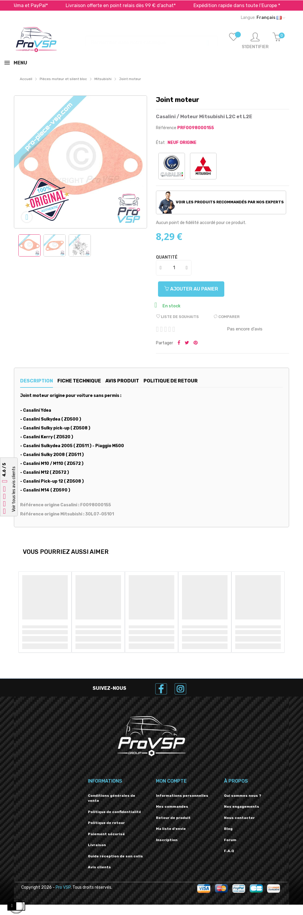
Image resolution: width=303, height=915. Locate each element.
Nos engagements (241, 806)
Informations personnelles (182, 796)
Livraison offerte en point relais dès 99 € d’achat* (131, 5)
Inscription (167, 840)
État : (161, 142)
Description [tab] (36, 381)
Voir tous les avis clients (13, 489)
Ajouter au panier (193, 289)
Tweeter (187, 343)
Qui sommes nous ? (242, 796)
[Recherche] (151, 39)
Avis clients (99, 867)
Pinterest (196, 343)
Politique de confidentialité (114, 812)
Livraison (97, 845)
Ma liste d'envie (171, 829)
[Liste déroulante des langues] (263, 18)
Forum (230, 840)
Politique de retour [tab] (191, 381)
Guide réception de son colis (115, 856)
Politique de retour (106, 823)
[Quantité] (174, 267)
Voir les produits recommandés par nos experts (221, 202)
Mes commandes (172, 806)
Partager (179, 343)
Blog (228, 829)
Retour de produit (173, 818)
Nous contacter (239, 818)
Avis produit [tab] (136, 381)
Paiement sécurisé (106, 834)
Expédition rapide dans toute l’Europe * (247, 5)
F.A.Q (229, 851)
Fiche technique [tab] (86, 381)
